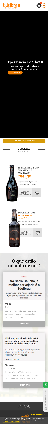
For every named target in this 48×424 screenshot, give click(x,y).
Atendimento (45, 385)
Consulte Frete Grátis (45, 400)
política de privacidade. (11, 422)
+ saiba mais (15, 73)
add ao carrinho (36, 192)
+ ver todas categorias (24, 141)
